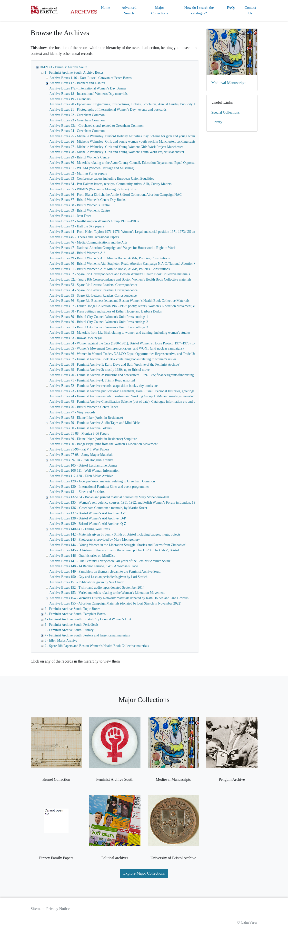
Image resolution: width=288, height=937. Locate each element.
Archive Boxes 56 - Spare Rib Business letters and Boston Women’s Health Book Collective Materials (119, 301)
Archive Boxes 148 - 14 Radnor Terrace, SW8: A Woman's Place (94, 566)
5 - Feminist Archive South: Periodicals (72, 624)
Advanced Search (129, 10)
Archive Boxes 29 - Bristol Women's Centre (79, 157)
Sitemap (37, 909)
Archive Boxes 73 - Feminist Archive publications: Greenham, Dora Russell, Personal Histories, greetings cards (126, 391)
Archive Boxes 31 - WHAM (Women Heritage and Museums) (92, 168)
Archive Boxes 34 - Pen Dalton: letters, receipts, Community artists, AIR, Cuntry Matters (111, 184)
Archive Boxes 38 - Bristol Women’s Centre (80, 205)
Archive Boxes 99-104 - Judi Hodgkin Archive (81, 460)
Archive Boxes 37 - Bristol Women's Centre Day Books (88, 200)
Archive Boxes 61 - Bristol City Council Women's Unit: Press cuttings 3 (99, 327)
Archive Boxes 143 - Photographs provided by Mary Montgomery (95, 539)
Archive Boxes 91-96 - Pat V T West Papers (79, 449)
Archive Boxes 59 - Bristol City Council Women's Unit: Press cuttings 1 (99, 317)
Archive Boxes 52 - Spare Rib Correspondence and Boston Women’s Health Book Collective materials (120, 274)
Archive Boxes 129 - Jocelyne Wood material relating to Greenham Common (102, 481)
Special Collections (225, 112)
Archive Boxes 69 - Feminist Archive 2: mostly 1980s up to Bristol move (100, 369)
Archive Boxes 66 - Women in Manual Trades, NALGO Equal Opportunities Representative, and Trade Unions (125, 354)
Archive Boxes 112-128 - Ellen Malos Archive (81, 476)
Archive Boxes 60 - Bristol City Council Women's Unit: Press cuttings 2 (99, 322)
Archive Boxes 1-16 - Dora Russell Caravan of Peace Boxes (91, 78)
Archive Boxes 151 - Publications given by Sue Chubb (87, 582)
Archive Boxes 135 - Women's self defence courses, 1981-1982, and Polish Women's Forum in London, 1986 (124, 502)
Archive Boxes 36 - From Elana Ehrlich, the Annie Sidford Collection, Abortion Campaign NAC (116, 194)
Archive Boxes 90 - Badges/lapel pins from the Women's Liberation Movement (104, 444)
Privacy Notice (58, 909)
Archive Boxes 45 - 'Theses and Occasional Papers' (84, 237)
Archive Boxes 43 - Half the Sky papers (77, 226)
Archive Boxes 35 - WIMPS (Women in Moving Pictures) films (93, 189)
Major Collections (159, 10)
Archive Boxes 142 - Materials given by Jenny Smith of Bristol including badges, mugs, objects (115, 534)
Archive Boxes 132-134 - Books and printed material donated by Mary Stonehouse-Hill (109, 497)
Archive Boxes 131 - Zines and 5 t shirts (77, 492)
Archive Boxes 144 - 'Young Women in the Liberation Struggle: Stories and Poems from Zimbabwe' (118, 545)
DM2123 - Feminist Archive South (63, 67)
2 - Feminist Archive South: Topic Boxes (72, 609)
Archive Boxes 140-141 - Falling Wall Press (80, 529)
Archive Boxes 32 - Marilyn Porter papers (78, 173)
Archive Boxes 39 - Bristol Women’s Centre (80, 210)
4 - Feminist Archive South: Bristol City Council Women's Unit (88, 619)
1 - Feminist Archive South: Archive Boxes (74, 72)
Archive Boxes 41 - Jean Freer (70, 216)
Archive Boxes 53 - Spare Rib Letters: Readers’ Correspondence (94, 285)
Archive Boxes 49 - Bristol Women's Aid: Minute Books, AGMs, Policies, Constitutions (110, 258)
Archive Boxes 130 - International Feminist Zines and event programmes (99, 486)
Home (105, 8)
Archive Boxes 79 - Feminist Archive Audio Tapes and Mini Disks (95, 423)
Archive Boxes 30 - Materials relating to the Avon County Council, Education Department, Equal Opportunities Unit (129, 163)
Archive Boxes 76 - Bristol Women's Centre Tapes (84, 407)
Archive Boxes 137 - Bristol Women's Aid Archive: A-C (88, 513)
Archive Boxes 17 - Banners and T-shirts (77, 83)
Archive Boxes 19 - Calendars (70, 99)
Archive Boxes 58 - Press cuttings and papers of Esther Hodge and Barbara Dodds (106, 311)
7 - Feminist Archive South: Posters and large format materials (87, 635)
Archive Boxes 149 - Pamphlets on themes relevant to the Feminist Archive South (105, 571)
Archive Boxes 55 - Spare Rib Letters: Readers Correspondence (93, 295)
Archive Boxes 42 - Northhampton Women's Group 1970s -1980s (94, 221)
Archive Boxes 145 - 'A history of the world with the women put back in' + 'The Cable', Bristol (114, 550)
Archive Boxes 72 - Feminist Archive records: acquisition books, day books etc (104, 386)
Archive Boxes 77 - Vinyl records (72, 412)
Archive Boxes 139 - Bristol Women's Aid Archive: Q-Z (88, 524)
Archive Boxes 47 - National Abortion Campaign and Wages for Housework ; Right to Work (113, 248)
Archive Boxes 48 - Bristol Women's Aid (77, 253)
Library (216, 122)
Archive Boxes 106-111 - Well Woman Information (84, 470)
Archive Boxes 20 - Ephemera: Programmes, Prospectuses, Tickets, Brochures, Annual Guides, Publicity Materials (128, 104)
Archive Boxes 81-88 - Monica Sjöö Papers (79, 433)
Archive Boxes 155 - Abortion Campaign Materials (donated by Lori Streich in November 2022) (115, 603)
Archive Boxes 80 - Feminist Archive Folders (81, 428)
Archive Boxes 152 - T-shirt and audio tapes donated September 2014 (97, 587)
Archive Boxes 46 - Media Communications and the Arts (88, 242)
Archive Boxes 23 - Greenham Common (77, 120)
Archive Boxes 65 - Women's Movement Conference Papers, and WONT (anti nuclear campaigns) (117, 348)
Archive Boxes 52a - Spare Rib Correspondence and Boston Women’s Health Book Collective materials (120, 279)
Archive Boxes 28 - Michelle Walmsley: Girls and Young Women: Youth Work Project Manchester (117, 152)
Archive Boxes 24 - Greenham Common (77, 131)
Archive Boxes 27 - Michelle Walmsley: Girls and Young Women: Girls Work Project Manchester (116, 147)
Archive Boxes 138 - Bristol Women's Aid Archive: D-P (88, 518)
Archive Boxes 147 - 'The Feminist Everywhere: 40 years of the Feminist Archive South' (110, 561)
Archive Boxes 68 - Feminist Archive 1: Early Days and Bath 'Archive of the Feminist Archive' (114, 364)
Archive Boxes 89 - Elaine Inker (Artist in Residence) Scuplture (93, 439)
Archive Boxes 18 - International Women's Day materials (89, 94)
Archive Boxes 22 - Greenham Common (77, 115)
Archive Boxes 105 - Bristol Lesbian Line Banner (84, 465)
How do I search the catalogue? (199, 10)
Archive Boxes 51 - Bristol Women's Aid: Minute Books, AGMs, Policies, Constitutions (110, 269)
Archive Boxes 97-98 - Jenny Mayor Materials (81, 455)
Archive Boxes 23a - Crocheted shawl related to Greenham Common (97, 125)
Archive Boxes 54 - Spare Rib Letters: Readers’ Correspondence (94, 290)
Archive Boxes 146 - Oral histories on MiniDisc (82, 555)
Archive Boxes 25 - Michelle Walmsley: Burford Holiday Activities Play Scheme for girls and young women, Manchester (133, 136)
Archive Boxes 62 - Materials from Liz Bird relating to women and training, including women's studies (120, 332)
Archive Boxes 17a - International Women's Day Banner (88, 88)
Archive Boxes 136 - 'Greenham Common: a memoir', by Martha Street (98, 508)
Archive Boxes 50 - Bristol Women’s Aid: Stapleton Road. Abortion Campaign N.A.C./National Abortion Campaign (129, 263)
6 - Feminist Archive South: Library (69, 630)
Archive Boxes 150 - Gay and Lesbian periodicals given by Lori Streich (99, 577)
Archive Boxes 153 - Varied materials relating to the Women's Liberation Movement (107, 593)
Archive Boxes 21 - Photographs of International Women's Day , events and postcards (108, 109)
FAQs (231, 8)
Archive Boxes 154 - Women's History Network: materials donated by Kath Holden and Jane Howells (119, 598)
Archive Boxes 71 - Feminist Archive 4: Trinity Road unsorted (92, 380)
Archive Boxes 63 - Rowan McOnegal (76, 338)
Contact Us (250, 10)
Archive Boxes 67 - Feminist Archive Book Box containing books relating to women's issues (113, 359)
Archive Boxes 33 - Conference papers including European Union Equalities (102, 178)
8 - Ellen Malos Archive (61, 640)
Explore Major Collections (144, 873)
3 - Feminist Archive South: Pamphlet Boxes (75, 614)
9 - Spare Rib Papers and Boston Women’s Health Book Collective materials (97, 646)
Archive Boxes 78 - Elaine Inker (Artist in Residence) (86, 418)
